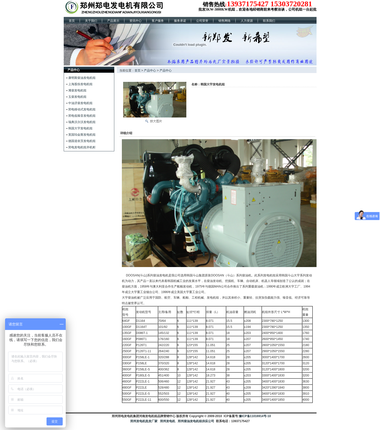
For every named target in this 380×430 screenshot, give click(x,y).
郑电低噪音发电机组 (82, 115)
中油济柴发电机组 (80, 103)
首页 (72, 20)
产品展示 (113, 20)
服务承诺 (180, 20)
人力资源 (247, 20)
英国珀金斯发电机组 (82, 134)
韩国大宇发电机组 (80, 128)
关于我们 (91, 20)
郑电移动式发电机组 (82, 109)
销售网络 (224, 20)
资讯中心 (135, 20)
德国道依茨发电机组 (82, 141)
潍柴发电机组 (77, 90)
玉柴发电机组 (77, 97)
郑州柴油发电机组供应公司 (195, 421)
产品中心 (150, 70)
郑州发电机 (167, 421)
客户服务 (158, 20)
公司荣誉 (202, 20)
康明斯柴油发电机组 (82, 78)
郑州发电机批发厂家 (144, 421)
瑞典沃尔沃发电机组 (82, 122)
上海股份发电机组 (80, 84)
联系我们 (269, 20)
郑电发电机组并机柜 (82, 147)
